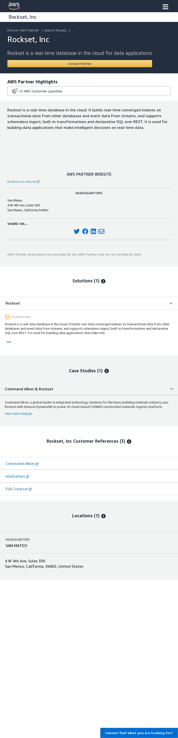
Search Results (56, 30)
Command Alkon (22, 463)
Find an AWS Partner (23, 30)
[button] (165, 7)
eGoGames (17, 476)
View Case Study (18, 413)
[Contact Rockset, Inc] (79, 63)
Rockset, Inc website (23, 181)
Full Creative (19, 488)
